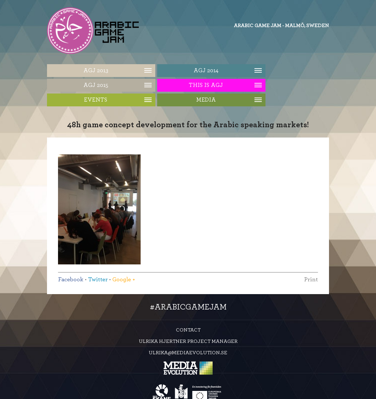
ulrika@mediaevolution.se (188, 352)
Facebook (70, 279)
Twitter (98, 279)
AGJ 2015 (95, 85)
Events (95, 100)
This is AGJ (206, 85)
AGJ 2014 (206, 70)
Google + (123, 279)
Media (206, 100)
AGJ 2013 (95, 70)
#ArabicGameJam (188, 307)
